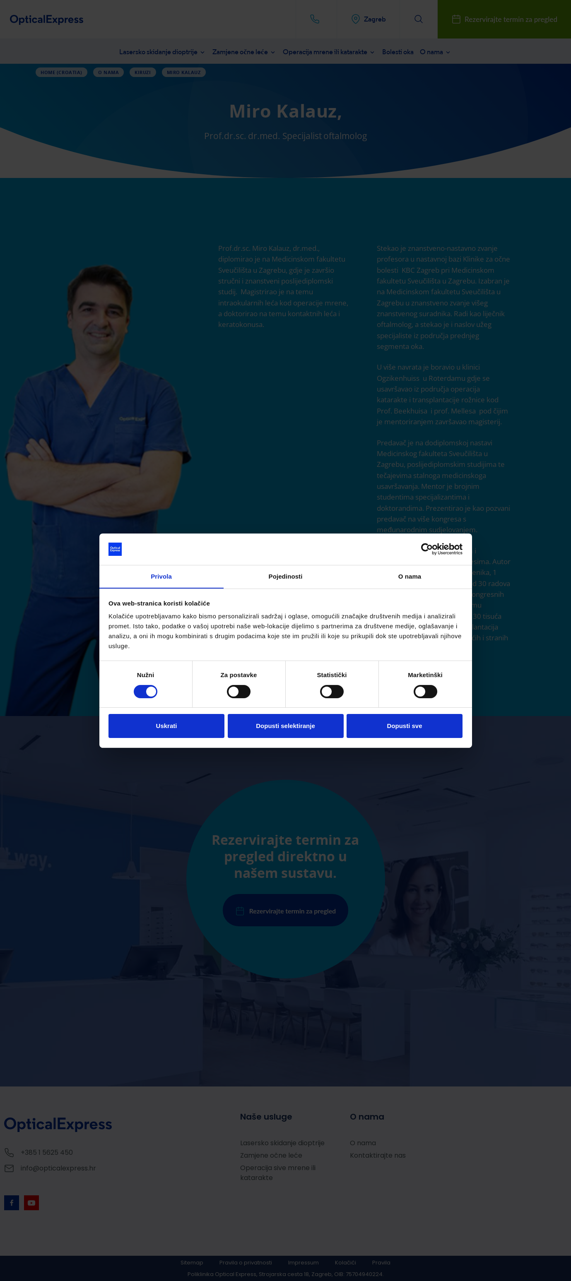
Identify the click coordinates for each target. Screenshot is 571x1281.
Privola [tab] (161, 576)
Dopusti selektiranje (285, 726)
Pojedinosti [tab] (286, 576)
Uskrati (166, 726)
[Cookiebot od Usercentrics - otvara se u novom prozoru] (426, 549)
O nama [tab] (410, 576)
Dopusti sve (404, 726)
